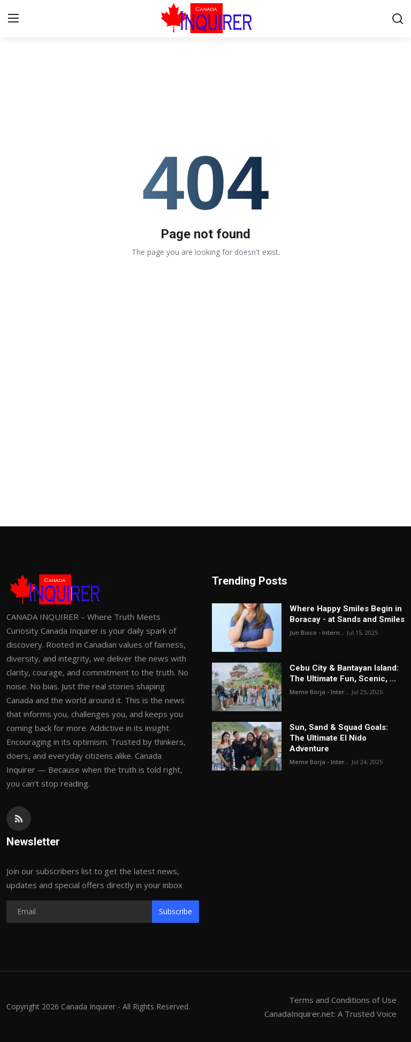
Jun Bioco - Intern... (317, 632)
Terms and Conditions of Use (343, 999)
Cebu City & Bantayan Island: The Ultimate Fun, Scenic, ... (344, 673)
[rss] (18, 818)
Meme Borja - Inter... (319, 692)
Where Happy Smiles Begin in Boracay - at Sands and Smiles (347, 614)
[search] (397, 18)
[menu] (13, 18)
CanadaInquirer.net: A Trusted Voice (330, 1013)
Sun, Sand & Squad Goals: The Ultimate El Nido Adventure (339, 737)
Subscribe (175, 911)
